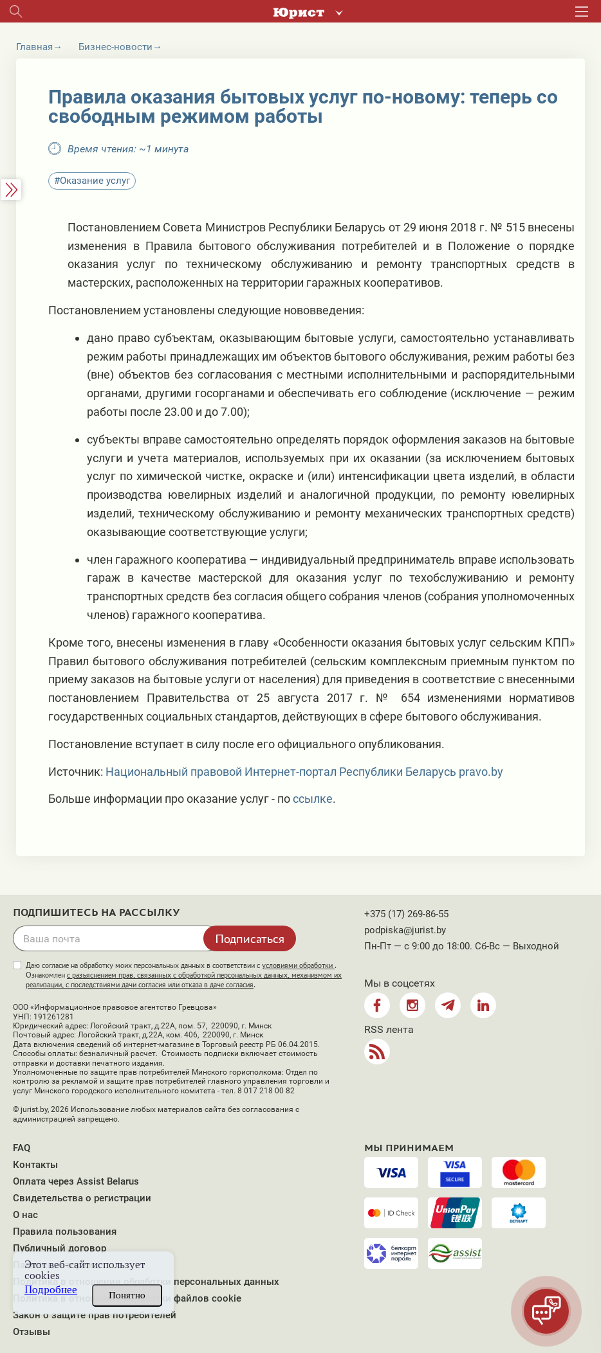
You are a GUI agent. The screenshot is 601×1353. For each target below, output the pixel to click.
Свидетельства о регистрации (82, 1198)
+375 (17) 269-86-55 (406, 914)
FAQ (21, 1148)
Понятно (127, 1295)
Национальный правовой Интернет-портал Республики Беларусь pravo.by (304, 771)
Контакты (35, 1164)
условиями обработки (298, 965)
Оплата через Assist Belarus (76, 1181)
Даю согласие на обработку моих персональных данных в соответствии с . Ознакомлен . (184, 975)
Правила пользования (64, 1231)
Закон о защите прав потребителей (94, 1315)
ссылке (313, 798)
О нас (25, 1215)
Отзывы (31, 1332)
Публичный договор (59, 1248)
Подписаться (249, 938)
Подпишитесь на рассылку (96, 913)
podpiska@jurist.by (405, 930)
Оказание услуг (95, 180)
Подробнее (50, 1290)
